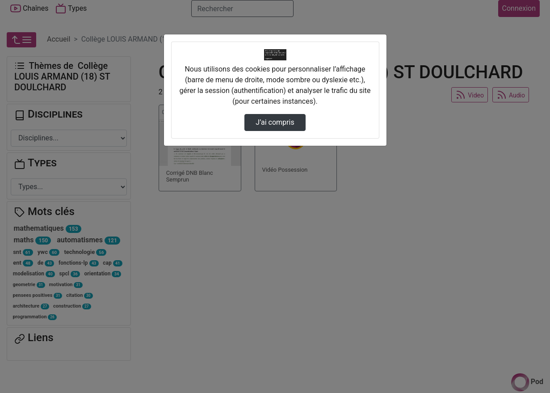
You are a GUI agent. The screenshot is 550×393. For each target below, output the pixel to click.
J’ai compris (275, 122)
